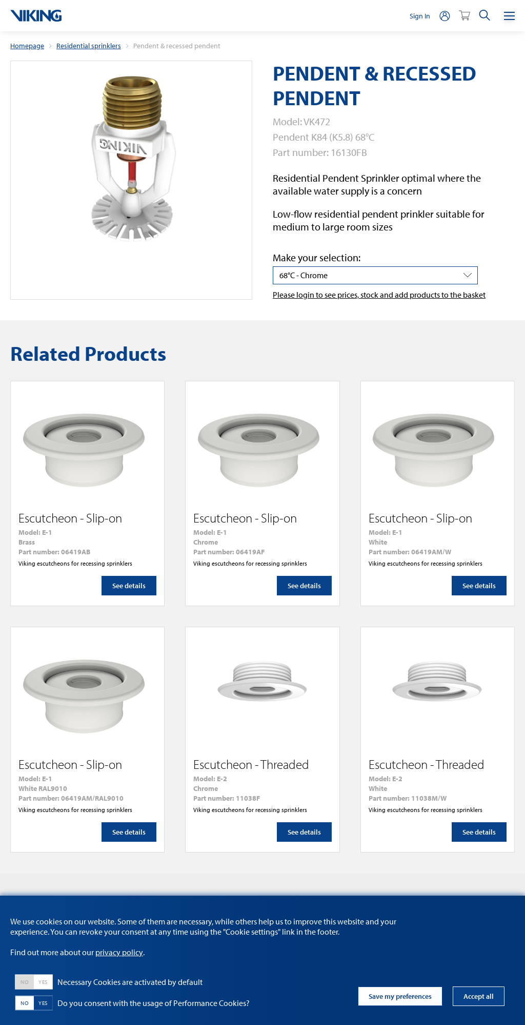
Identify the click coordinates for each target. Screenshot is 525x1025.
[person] (444, 15)
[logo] (36, 16)
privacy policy (119, 952)
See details (129, 585)
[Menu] (509, 15)
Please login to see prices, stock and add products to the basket (379, 294)
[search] (484, 15)
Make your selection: (316, 257)
